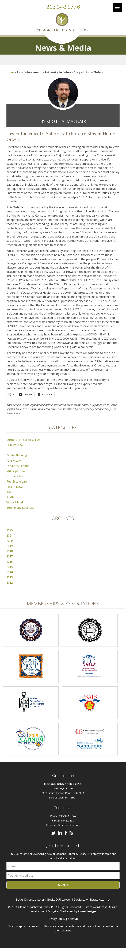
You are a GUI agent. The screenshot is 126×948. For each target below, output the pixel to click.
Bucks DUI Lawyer (59, 899)
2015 (9, 567)
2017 (9, 556)
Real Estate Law (16, 481)
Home (10, 72)
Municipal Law (15, 471)
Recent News (14, 487)
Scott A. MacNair (66, 121)
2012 (9, 582)
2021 (9, 535)
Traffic (10, 497)
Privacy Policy (56, 919)
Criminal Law (14, 445)
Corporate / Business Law (23, 440)
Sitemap (73, 919)
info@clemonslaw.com (67, 825)
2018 (9, 551)
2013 (9, 577)
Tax (8, 492)
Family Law (13, 460)
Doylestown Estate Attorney (92, 899)
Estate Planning (16, 455)
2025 (9, 530)
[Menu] (117, 7)
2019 (9, 546)
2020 (9, 541)
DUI (9, 450)
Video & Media (15, 502)
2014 (9, 572)
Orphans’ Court (16, 476)
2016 (9, 562)
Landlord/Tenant (17, 466)
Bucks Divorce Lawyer (30, 899)
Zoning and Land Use (20, 508)
